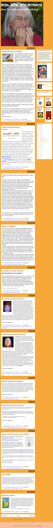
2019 (40, 130)
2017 (40, 133)
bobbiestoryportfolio (6, 156)
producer (19, 326)
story (23, 168)
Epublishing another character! (13, 405)
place (16, 168)
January (41, 149)
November (42, 138)
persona (20, 373)
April (41, 148)
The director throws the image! (13, 298)
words (3, 374)
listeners (14, 219)
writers (30, 120)
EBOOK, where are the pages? (12, 381)
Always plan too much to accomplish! (15, 434)
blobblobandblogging (6, 157)
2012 (40, 154)
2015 (40, 136)
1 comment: (17, 119)
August (41, 145)
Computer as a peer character (12, 270)
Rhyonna (3, 439)
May (40, 146)
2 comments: (17, 166)
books (8, 120)
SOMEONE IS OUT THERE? (12, 51)
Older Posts (31, 515)
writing (23, 264)
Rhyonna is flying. (8, 495)
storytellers (27, 219)
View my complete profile (47, 86)
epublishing (15, 120)
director (11, 219)
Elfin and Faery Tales (10, 159)
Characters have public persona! (13, 334)
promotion (24, 120)
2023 (40, 126)
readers (27, 120)
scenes (21, 219)
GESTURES (6, 474)
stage (28, 326)
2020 (40, 129)
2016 (40, 135)
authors (5, 120)
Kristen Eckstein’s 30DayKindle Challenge (11, 440)
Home (18, 515)
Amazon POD (28, 505)
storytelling (27, 373)
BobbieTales (6, 292)
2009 (40, 157)
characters (15, 292)
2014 (40, 151)
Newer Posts (4, 515)
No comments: (17, 218)
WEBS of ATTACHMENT (11, 127)
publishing (15, 264)
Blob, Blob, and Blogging (21, 5)
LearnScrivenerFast (14, 449)
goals (10, 168)
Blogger (40, 525)
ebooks (11, 120)
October (41, 143)
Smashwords (24, 505)
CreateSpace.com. (14, 506)
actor (5, 373)
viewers (31, 373)
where (31, 326)
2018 (40, 132)
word (19, 488)
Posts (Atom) (20, 519)
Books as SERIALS (9, 226)
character (11, 292)
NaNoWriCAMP (21, 450)
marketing (19, 120)
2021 (40, 127)
